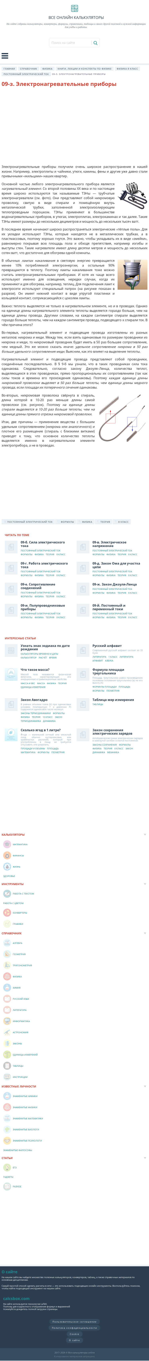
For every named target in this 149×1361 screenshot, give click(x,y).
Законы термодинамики (36, 713)
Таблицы (98, 704)
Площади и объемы (33, 748)
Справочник (28, 68)
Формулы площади (105, 687)
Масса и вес (28, 683)
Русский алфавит (107, 646)
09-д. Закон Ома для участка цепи (116, 565)
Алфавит (98, 660)
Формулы (26, 554)
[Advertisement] (74, 123)
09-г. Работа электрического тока (44, 565)
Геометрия (112, 691)
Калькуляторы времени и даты (39, 654)
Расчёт (43, 657)
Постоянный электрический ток (26, 74)
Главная (9, 68)
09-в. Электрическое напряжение (109, 544)
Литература (99, 657)
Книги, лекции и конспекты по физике (85, 68)
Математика (28, 752)
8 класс (60, 554)
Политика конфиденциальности (74, 1327)
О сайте (74, 1340)
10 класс (48, 717)
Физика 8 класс (127, 68)
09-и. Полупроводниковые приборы (43, 607)
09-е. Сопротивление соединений (38, 586)
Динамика (49, 721)
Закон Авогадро (34, 700)
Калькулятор (29, 657)
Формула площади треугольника (108, 671)
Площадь (124, 687)
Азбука (109, 660)
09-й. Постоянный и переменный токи (109, 607)
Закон (58, 717)
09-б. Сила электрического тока (43, 544)
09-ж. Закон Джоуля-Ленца (115, 584)
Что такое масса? (35, 669)
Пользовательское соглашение (75, 1321)
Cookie (74, 1333)
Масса (41, 683)
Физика (47, 68)
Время (52, 657)
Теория (50, 554)
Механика (113, 752)
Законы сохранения (105, 745)
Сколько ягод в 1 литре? (41, 730)
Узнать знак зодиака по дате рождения (45, 647)
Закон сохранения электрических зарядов (112, 732)
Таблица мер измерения (113, 700)
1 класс (112, 657)
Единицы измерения (33, 687)
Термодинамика (31, 721)
